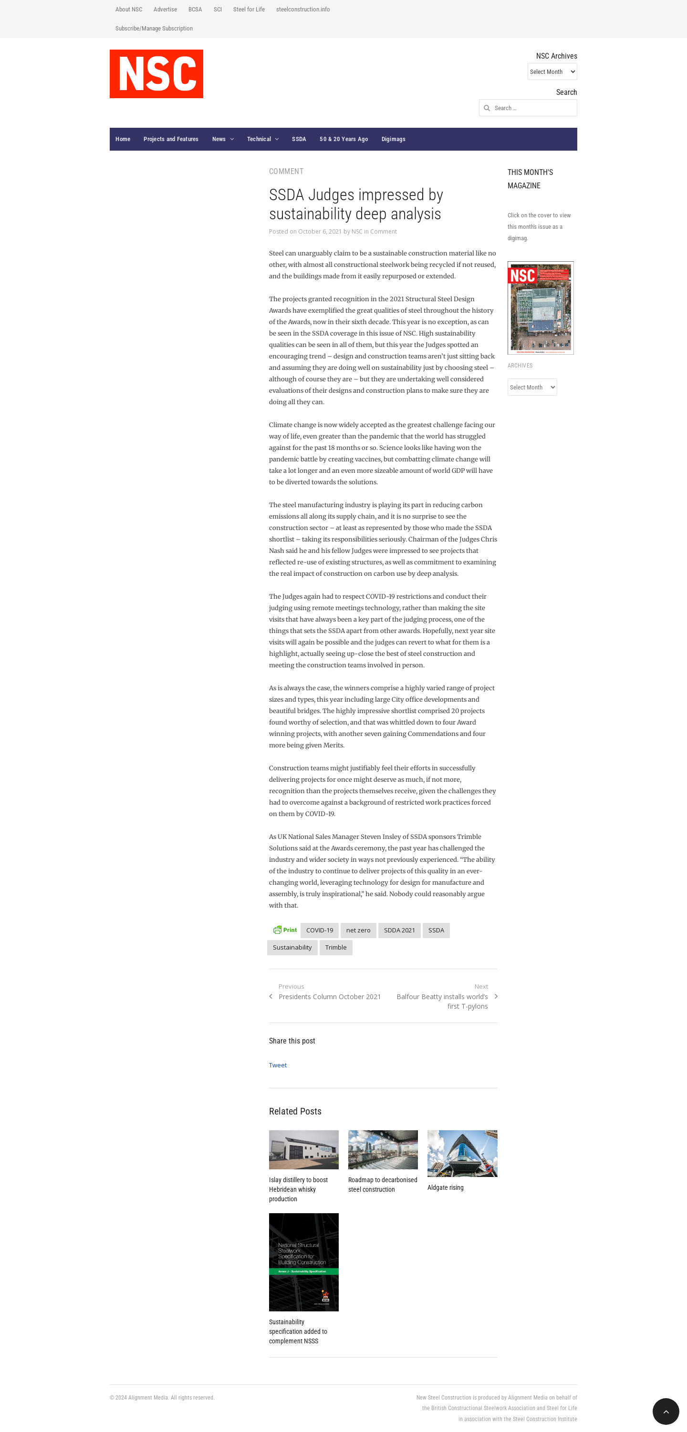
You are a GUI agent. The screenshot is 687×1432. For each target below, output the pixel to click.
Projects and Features (171, 139)
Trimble (336, 947)
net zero (358, 930)
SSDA (299, 139)
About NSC (128, 9)
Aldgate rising (445, 1187)
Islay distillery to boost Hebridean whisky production (298, 1189)
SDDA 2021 (399, 930)
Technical (259, 139)
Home (122, 139)
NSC (357, 231)
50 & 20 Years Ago (344, 139)
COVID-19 (319, 930)
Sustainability (292, 947)
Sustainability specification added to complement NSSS (298, 1331)
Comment (383, 231)
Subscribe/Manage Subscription (154, 28)
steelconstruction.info (303, 9)
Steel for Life (249, 9)
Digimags (394, 139)
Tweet (278, 1065)
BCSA (195, 9)
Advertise (165, 9)
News (219, 139)
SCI (218, 9)
